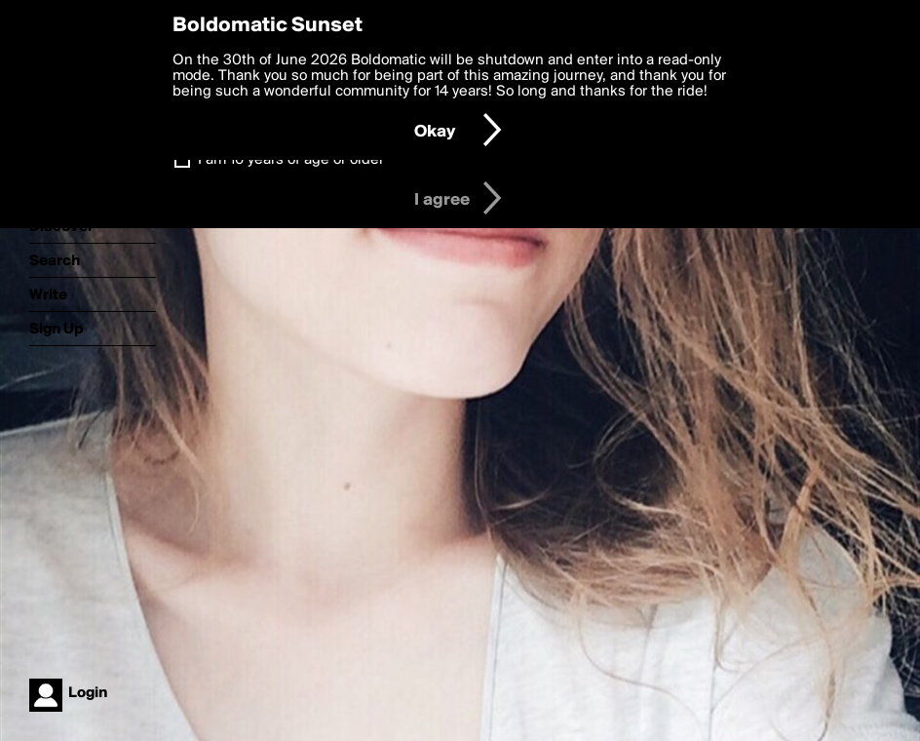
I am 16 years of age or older (291, 160)
